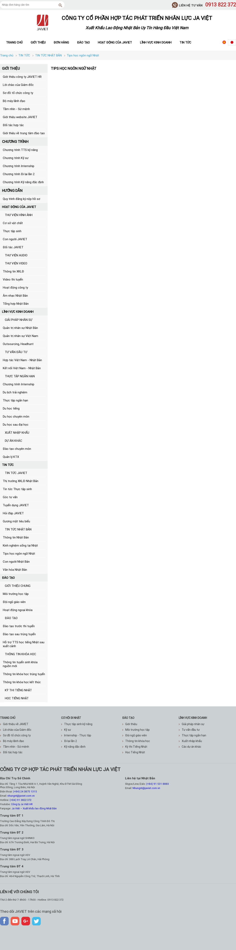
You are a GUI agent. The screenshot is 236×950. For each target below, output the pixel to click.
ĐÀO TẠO (8, 578)
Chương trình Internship (18, 166)
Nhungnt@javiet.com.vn (146, 788)
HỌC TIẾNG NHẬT (17, 698)
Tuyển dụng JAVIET (16, 505)
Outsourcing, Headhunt (18, 344)
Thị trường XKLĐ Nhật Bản (20, 481)
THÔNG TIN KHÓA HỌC (20, 654)
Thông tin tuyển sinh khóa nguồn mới (20, 664)
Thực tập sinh (12, 231)
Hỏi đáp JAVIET (13, 513)
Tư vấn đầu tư (189, 730)
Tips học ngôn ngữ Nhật (19, 553)
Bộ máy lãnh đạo (14, 101)
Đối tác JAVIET (13, 247)
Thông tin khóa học (136, 741)
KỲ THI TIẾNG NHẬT (18, 690)
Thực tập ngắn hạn (15, 400)
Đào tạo (83, 42)
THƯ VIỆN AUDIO (16, 255)
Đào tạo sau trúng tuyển (19, 634)
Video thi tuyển (13, 279)
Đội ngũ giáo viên (14, 602)
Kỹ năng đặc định (73, 746)
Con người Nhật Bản (16, 561)
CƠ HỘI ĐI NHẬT (71, 718)
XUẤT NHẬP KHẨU (17, 432)
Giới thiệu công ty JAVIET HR (22, 77)
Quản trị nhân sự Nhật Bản (20, 328)
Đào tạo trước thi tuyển (19, 626)
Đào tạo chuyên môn (17, 449)
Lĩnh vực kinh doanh (155, 42)
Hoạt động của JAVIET (115, 42)
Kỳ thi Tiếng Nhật (134, 746)
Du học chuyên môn (16, 416)
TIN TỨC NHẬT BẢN (18, 529)
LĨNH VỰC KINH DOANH (17, 312)
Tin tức (185, 42)
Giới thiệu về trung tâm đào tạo (24, 133)
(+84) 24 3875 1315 (25, 791)
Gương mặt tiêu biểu (16, 521)
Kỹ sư (66, 730)
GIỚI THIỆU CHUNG (17, 586)
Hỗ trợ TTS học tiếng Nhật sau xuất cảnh (23, 644)
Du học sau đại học (15, 424)
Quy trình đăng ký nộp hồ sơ (21, 199)
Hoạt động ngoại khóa (17, 610)
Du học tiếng (11, 408)
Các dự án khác (190, 746)
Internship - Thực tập (76, 735)
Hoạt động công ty (15, 287)
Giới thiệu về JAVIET (14, 724)
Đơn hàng (61, 42)
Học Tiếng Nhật (133, 752)
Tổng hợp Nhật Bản (16, 304)
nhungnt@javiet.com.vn (21, 795)
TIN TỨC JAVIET (16, 473)
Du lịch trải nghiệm (15, 392)
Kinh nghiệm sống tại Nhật (20, 545)
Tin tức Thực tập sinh (17, 489)
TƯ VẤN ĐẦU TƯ (16, 352)
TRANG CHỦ (7, 718)
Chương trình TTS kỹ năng (20, 150)
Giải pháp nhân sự (191, 724)
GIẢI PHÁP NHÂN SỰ (18, 320)
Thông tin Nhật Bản (16, 537)
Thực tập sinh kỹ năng (76, 724)
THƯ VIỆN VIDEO (16, 263)
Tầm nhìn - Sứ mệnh (16, 109)
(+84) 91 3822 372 (20, 800)
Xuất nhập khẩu (190, 741)
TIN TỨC (8, 465)
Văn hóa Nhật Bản (15, 570)
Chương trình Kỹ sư (15, 158)
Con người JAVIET (15, 239)
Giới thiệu (38, 42)
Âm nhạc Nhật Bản (15, 295)
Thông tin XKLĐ (13, 271)
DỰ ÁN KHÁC (13, 441)
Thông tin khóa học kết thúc (22, 682)
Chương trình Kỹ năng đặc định (23, 182)
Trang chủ (14, 42)
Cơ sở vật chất (13, 223)
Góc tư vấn (10, 497)
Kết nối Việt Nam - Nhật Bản (22, 368)
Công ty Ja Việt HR (22, 804)
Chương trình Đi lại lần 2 (19, 174)
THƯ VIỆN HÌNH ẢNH (18, 215)
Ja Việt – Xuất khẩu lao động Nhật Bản (34, 808)
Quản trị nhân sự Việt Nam (20, 336)
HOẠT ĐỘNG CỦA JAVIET (19, 207)
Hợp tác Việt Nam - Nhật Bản (22, 360)
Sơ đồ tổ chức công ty (18, 93)
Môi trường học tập (16, 594)
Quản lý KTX (11, 457)
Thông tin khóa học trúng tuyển (24, 674)
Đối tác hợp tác (13, 125)
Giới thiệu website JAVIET (20, 117)
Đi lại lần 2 (69, 741)
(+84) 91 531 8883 (157, 784)
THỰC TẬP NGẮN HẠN (20, 376)
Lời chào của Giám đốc (18, 85)
